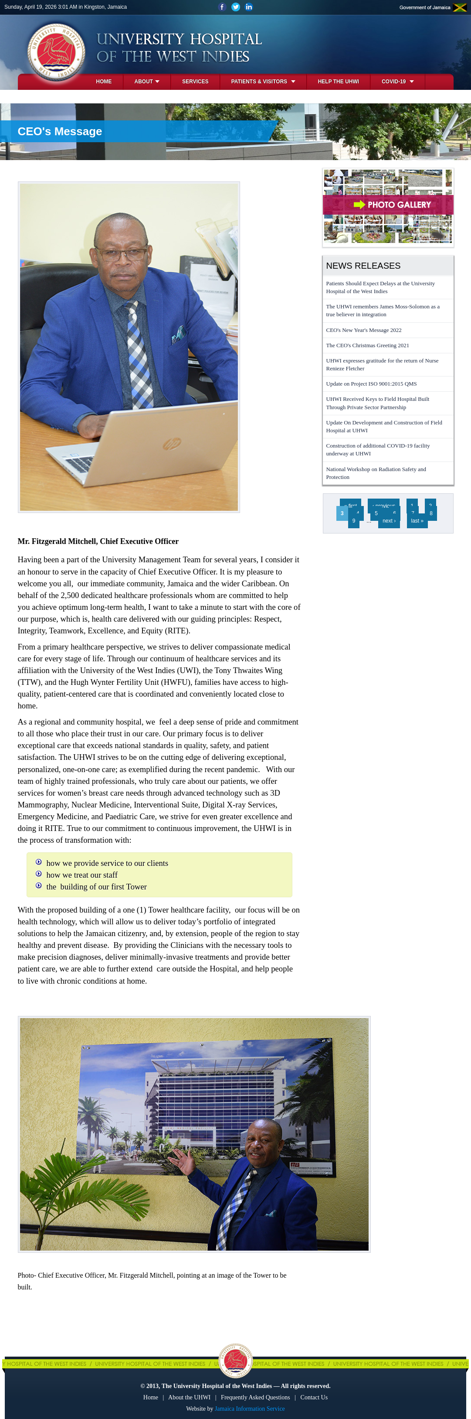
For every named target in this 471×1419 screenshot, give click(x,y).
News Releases (363, 265)
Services (195, 82)
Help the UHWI (338, 82)
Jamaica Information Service (250, 1408)
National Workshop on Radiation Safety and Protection (376, 473)
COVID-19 (398, 82)
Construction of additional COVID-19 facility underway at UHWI (378, 449)
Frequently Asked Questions (255, 1397)
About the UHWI (189, 1397)
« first (350, 506)
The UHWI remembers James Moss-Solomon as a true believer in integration (383, 310)
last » (417, 521)
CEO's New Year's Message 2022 (364, 330)
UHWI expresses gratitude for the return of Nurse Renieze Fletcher (382, 364)
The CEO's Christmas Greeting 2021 (368, 345)
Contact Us (314, 1397)
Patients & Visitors (263, 82)
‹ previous (383, 506)
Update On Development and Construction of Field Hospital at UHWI (384, 426)
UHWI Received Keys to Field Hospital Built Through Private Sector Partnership (378, 403)
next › (389, 521)
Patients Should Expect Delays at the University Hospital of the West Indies (380, 287)
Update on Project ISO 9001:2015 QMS (371, 383)
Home (104, 82)
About (147, 82)
